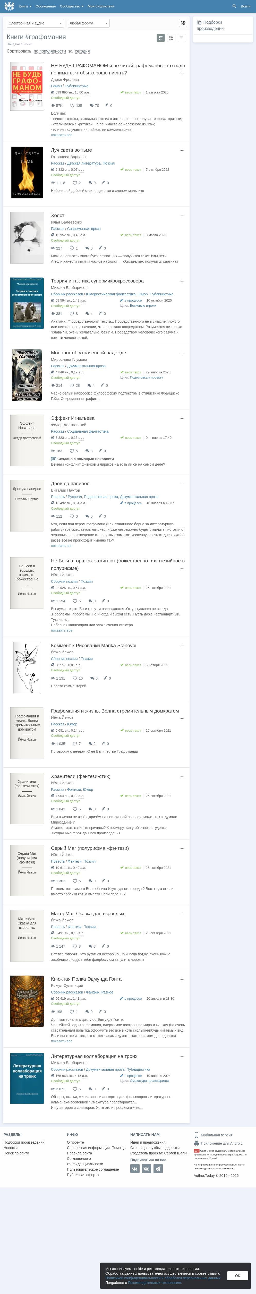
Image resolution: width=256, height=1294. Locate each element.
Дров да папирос (70, 483)
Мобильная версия (213, 1135)
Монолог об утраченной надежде (88, 352)
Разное (107, 992)
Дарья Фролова (65, 79)
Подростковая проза (101, 497)
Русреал (75, 497)
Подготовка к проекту (146, 377)
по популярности (50, 51)
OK (237, 1276)
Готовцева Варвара (68, 157)
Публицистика (76, 86)
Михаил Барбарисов (69, 287)
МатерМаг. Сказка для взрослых (87, 913)
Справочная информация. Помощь (96, 1148)
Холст (57, 215)
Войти (246, 6)
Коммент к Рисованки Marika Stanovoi (93, 645)
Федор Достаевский (68, 425)
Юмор (143, 294)
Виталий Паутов (65, 490)
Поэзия (109, 163)
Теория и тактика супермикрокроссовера (97, 281)
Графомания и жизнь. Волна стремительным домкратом (115, 711)
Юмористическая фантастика (111, 294)
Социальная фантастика (88, 431)
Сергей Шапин (176, 1153)
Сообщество (72, 6)
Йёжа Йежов (62, 574)
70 (97, 106)
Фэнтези (74, 789)
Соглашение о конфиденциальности (85, 1161)
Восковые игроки (143, 305)
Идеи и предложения (148, 1142)
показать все (61, 135)
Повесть (58, 497)
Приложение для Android (218, 1143)
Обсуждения (46, 6)
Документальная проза (86, 366)
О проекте (75, 1142)
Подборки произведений (24, 1142)
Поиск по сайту (16, 1153)
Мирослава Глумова (69, 359)
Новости (11, 1148)
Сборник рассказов (67, 294)
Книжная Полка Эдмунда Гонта (86, 979)
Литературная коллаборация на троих (94, 1056)
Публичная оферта (83, 1175)
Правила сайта (79, 1153)
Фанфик (92, 992)
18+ (196, 1150)
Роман (56, 86)
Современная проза (84, 229)
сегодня (82, 51)
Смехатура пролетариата (149, 1081)
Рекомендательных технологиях (155, 1283)
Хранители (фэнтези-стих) (80, 776)
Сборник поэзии (64, 581)
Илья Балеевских (66, 222)
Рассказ (57, 163)
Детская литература (84, 163)
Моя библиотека (101, 6)
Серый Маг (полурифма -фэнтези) (90, 848)
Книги (25, 6)
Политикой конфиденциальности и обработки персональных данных (162, 1278)
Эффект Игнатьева (73, 418)
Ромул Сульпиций (67, 985)
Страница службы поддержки (155, 1148)
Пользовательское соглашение (93, 1169)
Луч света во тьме (71, 150)
